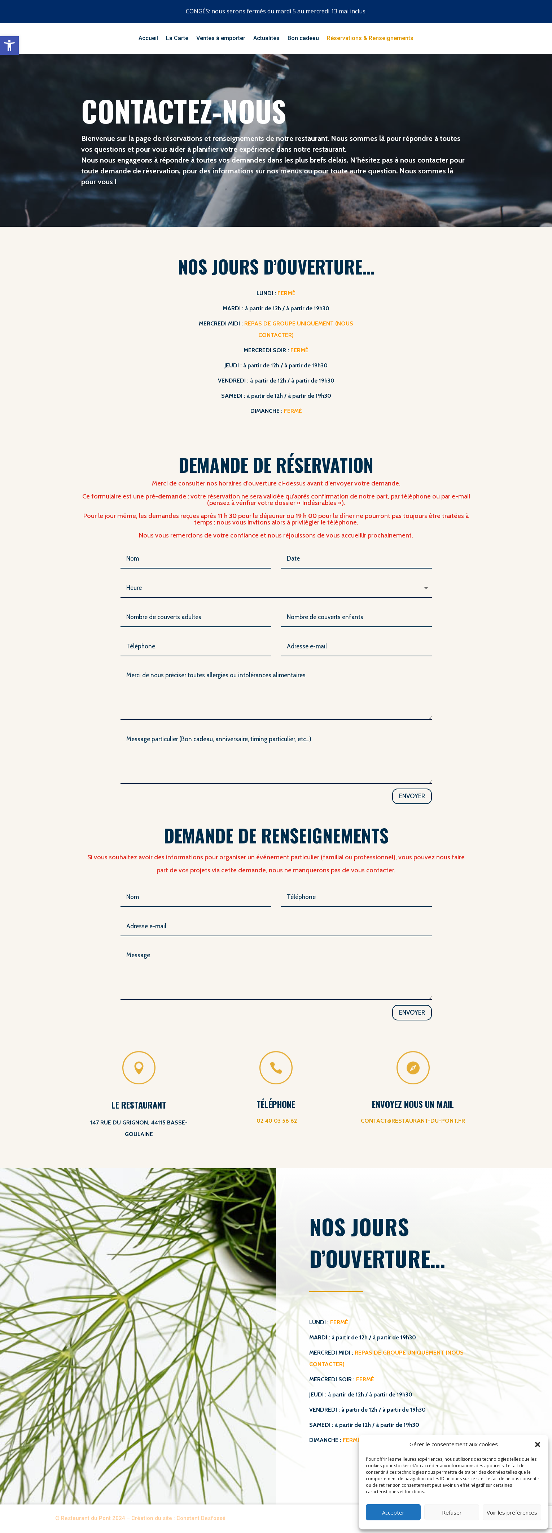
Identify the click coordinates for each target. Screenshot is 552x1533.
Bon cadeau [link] (303, 39)
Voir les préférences (512, 1512)
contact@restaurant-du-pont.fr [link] (413, 1120)
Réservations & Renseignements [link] (370, 39)
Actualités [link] (266, 39)
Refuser (452, 1512)
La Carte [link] (177, 39)
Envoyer (412, 796)
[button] (537, 1444)
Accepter (393, 1512)
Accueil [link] (148, 39)
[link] (9, 45)
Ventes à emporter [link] (220, 39)
